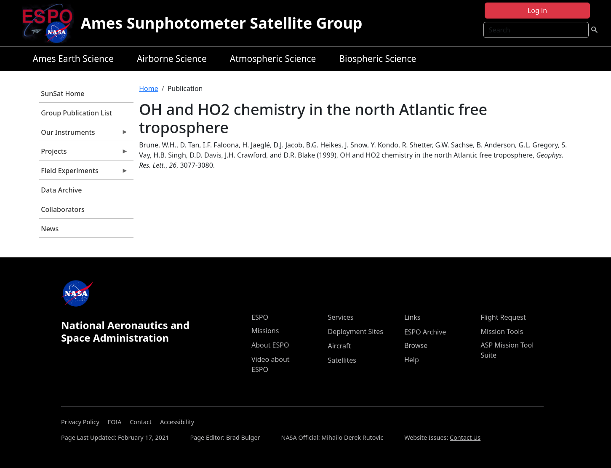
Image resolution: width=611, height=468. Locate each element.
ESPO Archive (425, 332)
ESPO (259, 317)
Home (148, 88)
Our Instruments (83, 134)
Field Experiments (83, 172)
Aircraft (339, 345)
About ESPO (270, 345)
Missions (265, 330)
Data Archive (61, 190)
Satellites (342, 360)
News (50, 228)
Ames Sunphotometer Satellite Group (222, 23)
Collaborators (62, 209)
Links (412, 317)
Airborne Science (172, 58)
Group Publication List (76, 113)
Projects (83, 153)
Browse (415, 345)
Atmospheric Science (273, 58)
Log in (537, 10)
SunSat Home (62, 93)
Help (411, 359)
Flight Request (503, 317)
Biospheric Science (377, 58)
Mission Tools (501, 331)
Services (340, 317)
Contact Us (465, 437)
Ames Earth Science (73, 58)
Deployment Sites (355, 331)
